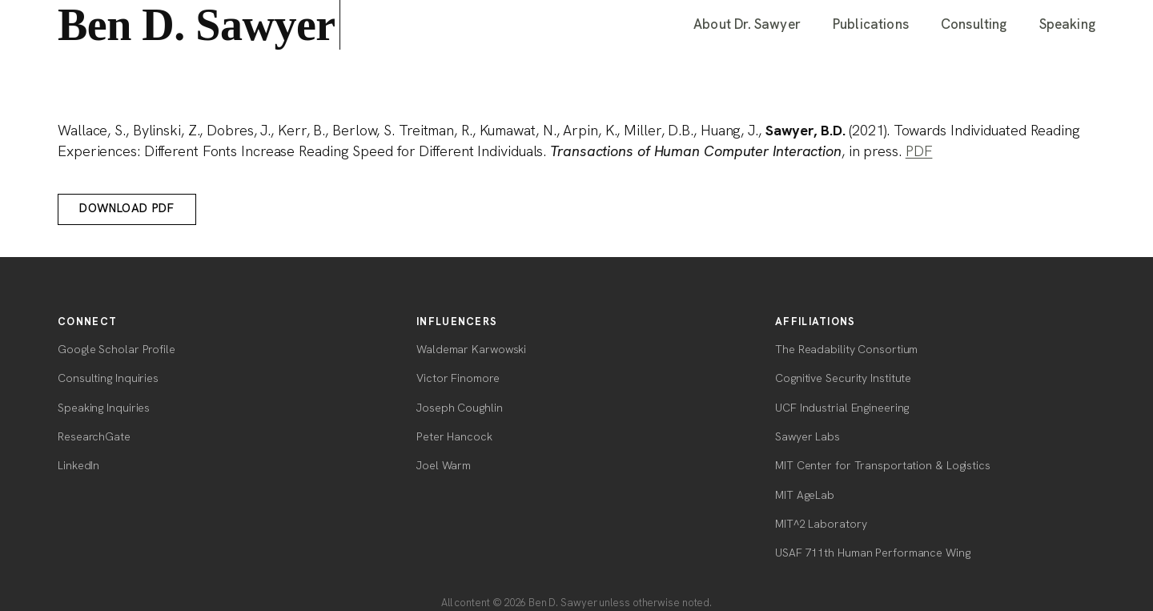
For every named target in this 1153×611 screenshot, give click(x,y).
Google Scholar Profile (116, 349)
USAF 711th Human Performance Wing (872, 552)
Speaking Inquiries (104, 407)
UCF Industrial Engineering (842, 407)
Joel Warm (443, 465)
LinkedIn (78, 465)
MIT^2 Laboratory (820, 524)
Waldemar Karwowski (471, 349)
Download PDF (126, 208)
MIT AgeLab (804, 495)
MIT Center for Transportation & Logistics (882, 465)
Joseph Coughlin (459, 407)
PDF (919, 151)
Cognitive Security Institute (843, 378)
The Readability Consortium (846, 349)
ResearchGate (94, 436)
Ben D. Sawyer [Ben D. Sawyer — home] (199, 25)
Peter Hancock (454, 436)
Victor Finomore (458, 378)
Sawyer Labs (807, 436)
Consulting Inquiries (108, 378)
